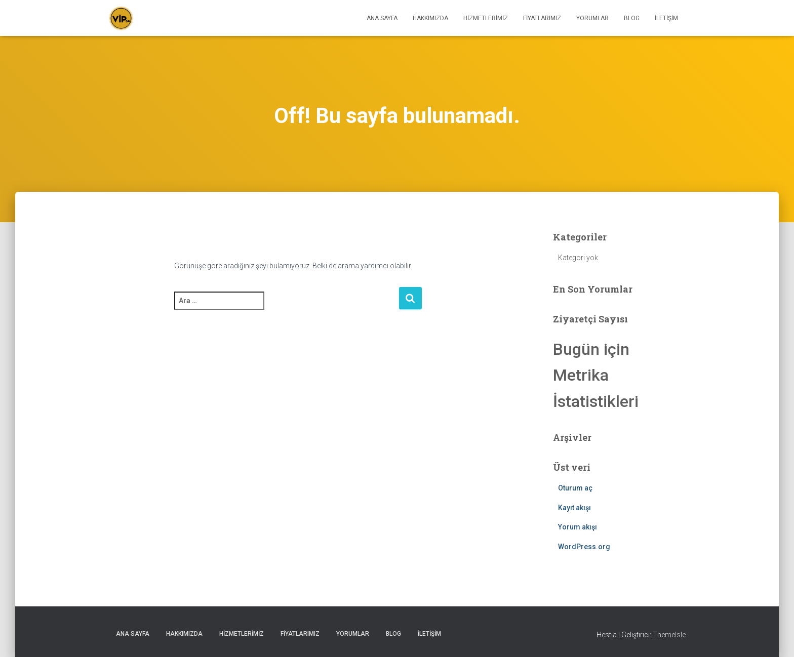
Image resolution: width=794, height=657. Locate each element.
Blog (632, 18)
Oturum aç (575, 488)
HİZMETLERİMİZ (485, 18)
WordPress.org (584, 547)
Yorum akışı (577, 527)
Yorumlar (592, 18)
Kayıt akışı (574, 508)
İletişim (666, 18)
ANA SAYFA (382, 18)
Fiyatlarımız (542, 18)
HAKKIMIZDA (430, 18)
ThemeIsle (669, 635)
